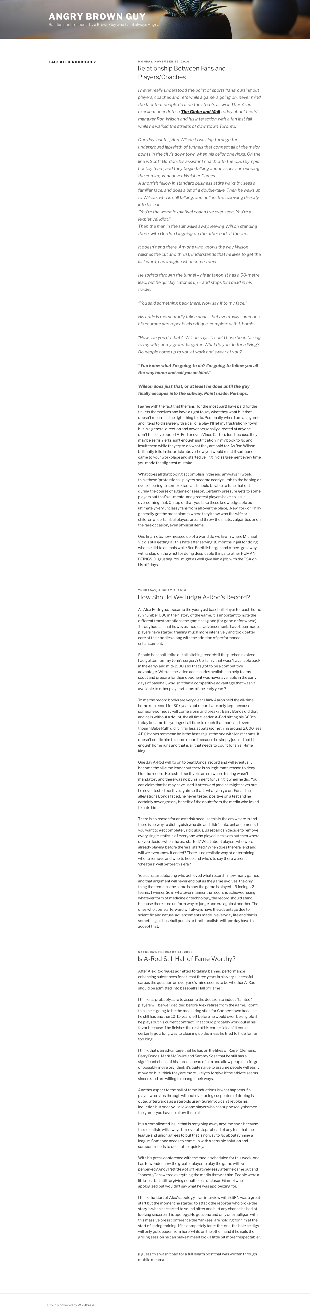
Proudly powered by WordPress (71, 1305)
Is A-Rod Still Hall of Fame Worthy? (187, 958)
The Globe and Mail (200, 111)
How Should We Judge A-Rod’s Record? (194, 597)
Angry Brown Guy (97, 16)
